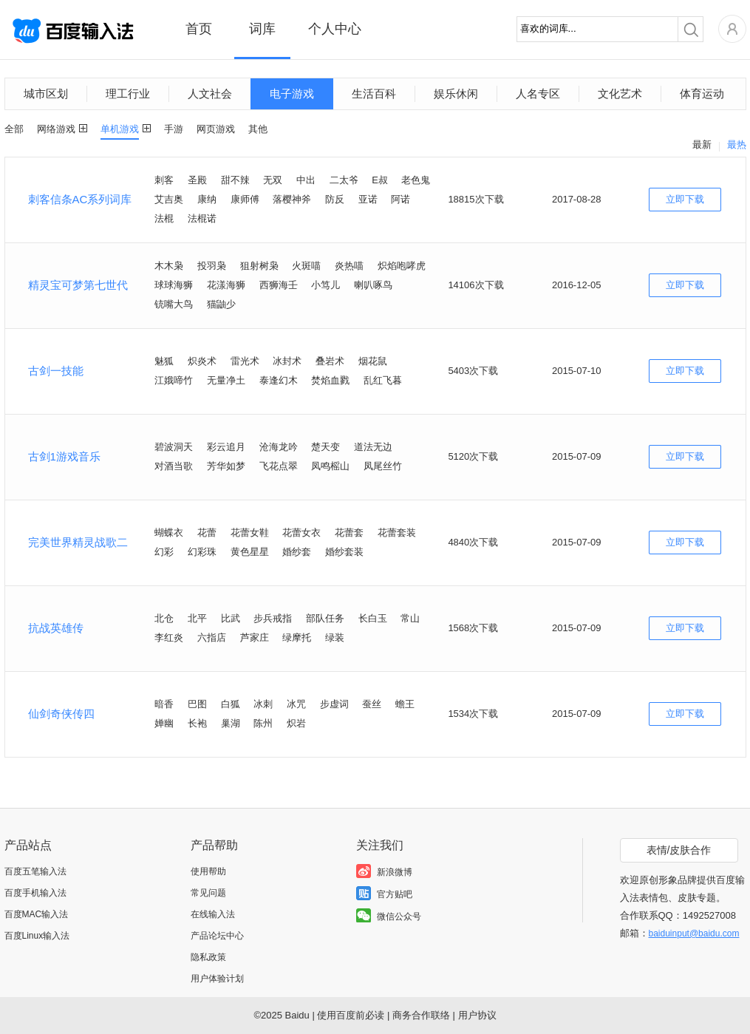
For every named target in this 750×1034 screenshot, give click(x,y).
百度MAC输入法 (36, 914)
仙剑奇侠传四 (61, 713)
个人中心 (334, 28)
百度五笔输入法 (35, 871)
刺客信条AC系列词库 (80, 199)
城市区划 (46, 93)
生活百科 (374, 93)
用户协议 (477, 1015)
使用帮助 (208, 871)
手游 (173, 129)
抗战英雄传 (55, 628)
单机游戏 (119, 129)
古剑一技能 (55, 370)
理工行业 (128, 93)
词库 (262, 28)
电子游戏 (292, 93)
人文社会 (210, 93)
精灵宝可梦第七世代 (78, 285)
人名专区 (538, 93)
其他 (257, 129)
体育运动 (702, 93)
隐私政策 (208, 957)
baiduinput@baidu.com (694, 933)
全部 (14, 129)
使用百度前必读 (350, 1015)
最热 (736, 144)
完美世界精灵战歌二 (78, 542)
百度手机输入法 (35, 893)
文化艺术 (620, 93)
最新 (702, 144)
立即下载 (685, 199)
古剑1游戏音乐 (64, 456)
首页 (198, 28)
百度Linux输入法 (37, 936)
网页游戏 (216, 129)
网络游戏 (56, 129)
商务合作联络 (421, 1015)
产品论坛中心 (217, 936)
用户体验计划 (217, 978)
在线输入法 (213, 914)
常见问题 (208, 893)
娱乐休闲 (456, 93)
